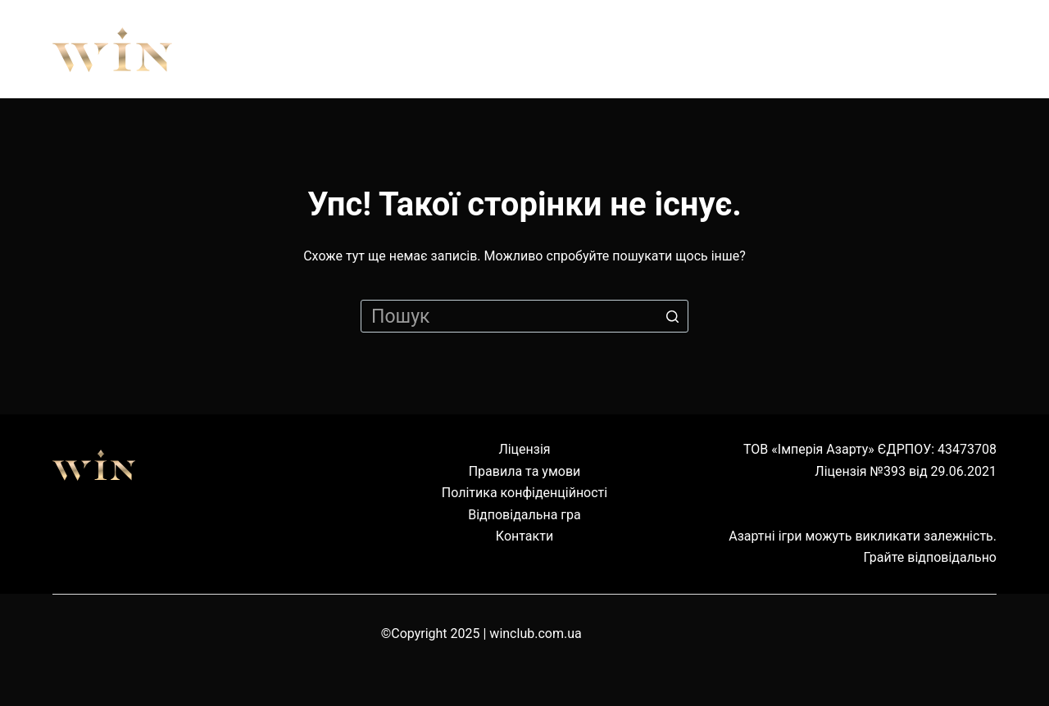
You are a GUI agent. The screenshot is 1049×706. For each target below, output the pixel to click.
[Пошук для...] (524, 316)
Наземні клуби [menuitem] (791, 49)
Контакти (524, 536)
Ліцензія (524, 449)
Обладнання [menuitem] (607, 49)
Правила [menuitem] (451, 49)
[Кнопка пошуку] (672, 316)
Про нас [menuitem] (316, 49)
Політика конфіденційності (524, 492)
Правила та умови (525, 471)
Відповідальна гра (524, 515)
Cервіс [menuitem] (947, 49)
